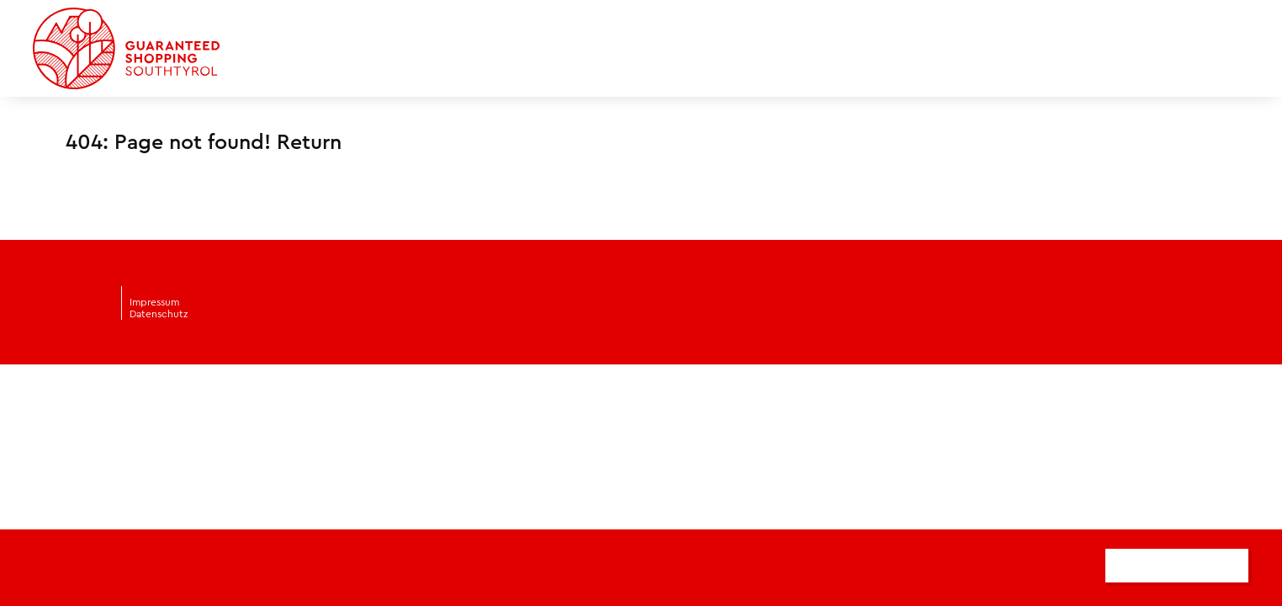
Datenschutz (159, 314)
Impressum (154, 302)
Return (309, 142)
